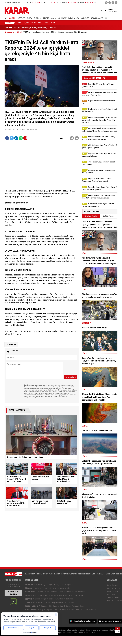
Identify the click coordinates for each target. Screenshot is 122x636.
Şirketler (81, 591)
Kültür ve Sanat (73, 609)
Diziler (37, 599)
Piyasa (40, 591)
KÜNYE (45, 574)
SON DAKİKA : (10, 28)
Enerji (61, 591)
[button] (58, 138)
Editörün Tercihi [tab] (108, 216)
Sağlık (51, 599)
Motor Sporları (71, 595)
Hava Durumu (112, 585)
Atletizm (60, 595)
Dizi (50, 606)
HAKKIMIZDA (30, 574)
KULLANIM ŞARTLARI (69, 574)
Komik (62, 606)
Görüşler (84, 18)
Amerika (48, 588)
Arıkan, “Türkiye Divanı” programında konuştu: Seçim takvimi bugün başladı (45, 28)
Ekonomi (38, 18)
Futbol (35, 595)
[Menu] (105, 18)
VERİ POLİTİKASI (98, 574)
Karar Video (73, 18)
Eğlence (69, 599)
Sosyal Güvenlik (70, 591)
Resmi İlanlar (97, 18)
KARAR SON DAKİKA (13, 592)
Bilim (72, 602)
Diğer (80, 595)
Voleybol (52, 595)
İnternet (46, 602)
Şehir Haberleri (113, 597)
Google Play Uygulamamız (84, 621)
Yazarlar (21, 18)
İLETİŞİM (39, 574)
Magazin (44, 599)
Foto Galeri (31, 609)
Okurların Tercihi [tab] (91, 216)
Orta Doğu (39, 588)
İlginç (68, 606)
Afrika (67, 588)
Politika (19, 23)
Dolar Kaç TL (112, 594)
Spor (57, 18)
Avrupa (56, 588)
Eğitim (26, 23)
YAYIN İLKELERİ (54, 574)
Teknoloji (30, 602)
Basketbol (44, 595)
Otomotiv (54, 591)
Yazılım (67, 602)
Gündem (44, 606)
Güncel (12, 18)
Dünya (29, 18)
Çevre (53, 23)
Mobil (40, 602)
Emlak (46, 591)
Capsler (49, 609)
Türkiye (46, 23)
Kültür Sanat (60, 599)
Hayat (63, 18)
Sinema (56, 606)
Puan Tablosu (112, 591)
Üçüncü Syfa (48, 584)
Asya (62, 588)
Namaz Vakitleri (113, 588)
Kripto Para (48, 18)
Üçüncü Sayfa (36, 23)
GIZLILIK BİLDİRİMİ (84, 574)
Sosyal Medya (57, 602)
